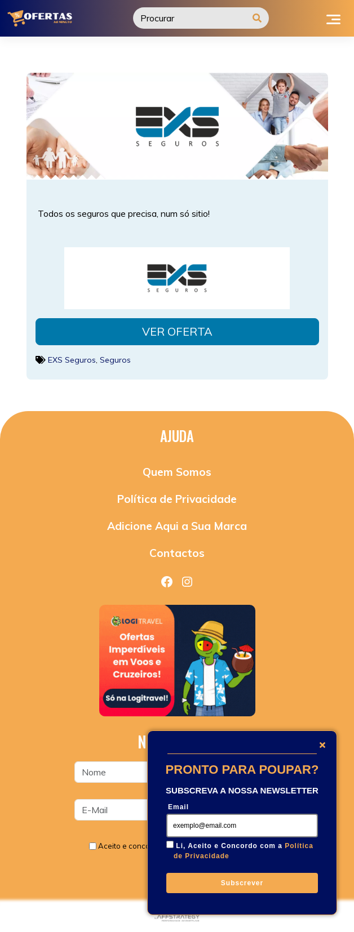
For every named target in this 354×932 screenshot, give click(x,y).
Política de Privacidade (177, 499)
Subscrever (242, 883)
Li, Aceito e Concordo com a (243, 851)
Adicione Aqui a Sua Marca (177, 526)
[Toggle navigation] (333, 18)
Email (178, 807)
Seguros (115, 360)
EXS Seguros (72, 360)
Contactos (177, 553)
